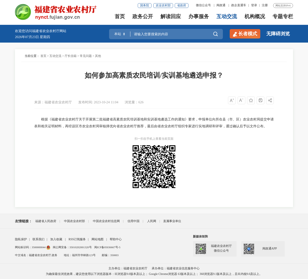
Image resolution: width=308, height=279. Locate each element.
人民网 (151, 221)
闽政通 (220, 5)
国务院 (144, 5)
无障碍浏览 (278, 33)
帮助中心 (116, 239)
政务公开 (142, 17)
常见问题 (86, 56)
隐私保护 (21, 239)
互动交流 (226, 17)
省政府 (181, 5)
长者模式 (245, 34)
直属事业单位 (172, 221)
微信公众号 (203, 5)
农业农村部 (163, 5)
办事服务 (198, 17)
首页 (120, 17)
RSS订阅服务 (77, 239)
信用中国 (133, 221)
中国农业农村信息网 (106, 221)
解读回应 (170, 17)
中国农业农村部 (74, 221)
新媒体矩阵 (200, 236)
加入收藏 (56, 239)
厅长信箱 (71, 56)
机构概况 (254, 17)
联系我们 (38, 239)
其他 (98, 56)
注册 (265, 5)
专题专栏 (282, 17)
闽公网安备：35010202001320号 (72, 247)
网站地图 (98, 239)
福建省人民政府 (45, 221)
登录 (254, 5)
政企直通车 (238, 5)
